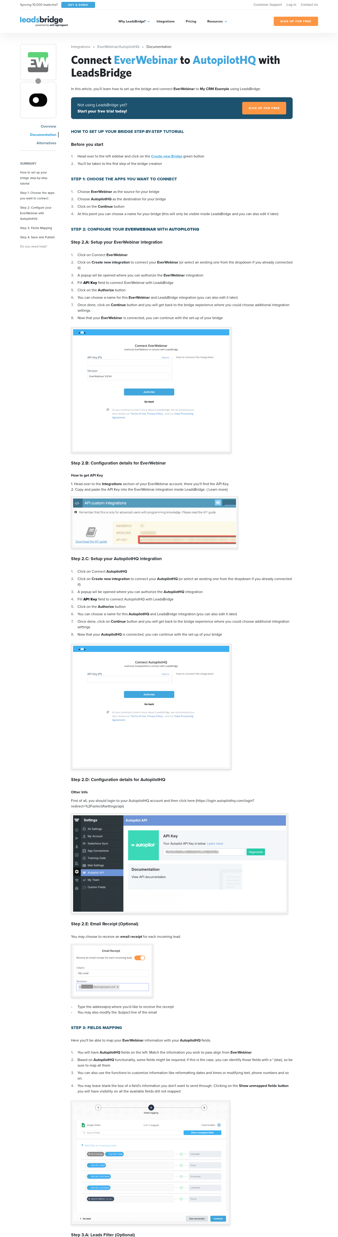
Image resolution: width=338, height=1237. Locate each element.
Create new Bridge (167, 156)
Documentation (43, 134)
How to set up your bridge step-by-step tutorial (33, 178)
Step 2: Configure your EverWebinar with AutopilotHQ (35, 213)
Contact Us (309, 4)
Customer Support (268, 4)
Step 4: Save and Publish (37, 237)
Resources (215, 21)
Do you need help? (33, 246)
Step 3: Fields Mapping (36, 228)
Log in (291, 4)
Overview (48, 126)
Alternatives (46, 143)
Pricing (191, 21)
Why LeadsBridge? (132, 21)
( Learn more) (217, 489)
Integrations (166, 21)
